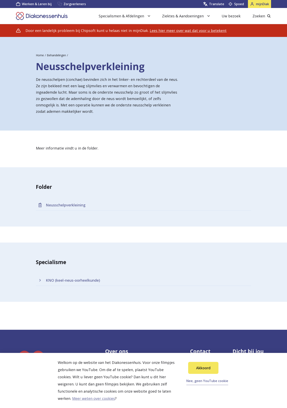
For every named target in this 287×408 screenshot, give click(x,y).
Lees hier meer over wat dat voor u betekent (188, 30)
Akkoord (203, 367)
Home (40, 55)
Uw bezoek (231, 16)
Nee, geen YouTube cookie (207, 381)
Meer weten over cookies (93, 398)
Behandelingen (56, 55)
